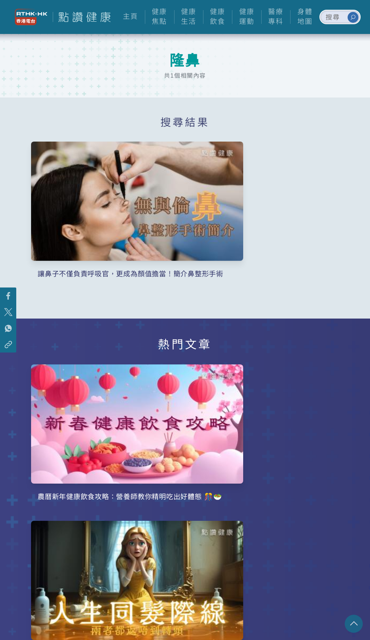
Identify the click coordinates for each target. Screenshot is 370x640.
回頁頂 (354, 624)
